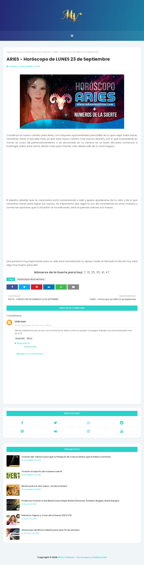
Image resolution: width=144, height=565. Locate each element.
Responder (20, 338)
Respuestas (23, 343)
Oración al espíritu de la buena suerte (42, 471)
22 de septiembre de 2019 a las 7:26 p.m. (33, 325)
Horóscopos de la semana (38, 52)
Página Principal (15, 52)
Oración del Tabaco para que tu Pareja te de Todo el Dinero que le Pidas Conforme (66, 456)
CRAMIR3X (13, 66)
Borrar (29, 338)
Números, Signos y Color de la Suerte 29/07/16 (47, 515)
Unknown (20, 321)
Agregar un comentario (29, 353)
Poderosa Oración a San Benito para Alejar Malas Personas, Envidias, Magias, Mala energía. (70, 500)
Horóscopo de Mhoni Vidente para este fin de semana (50, 530)
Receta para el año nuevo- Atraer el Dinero (44, 486)
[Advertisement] (72, 171)
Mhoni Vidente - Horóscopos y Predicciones (82, 557)
